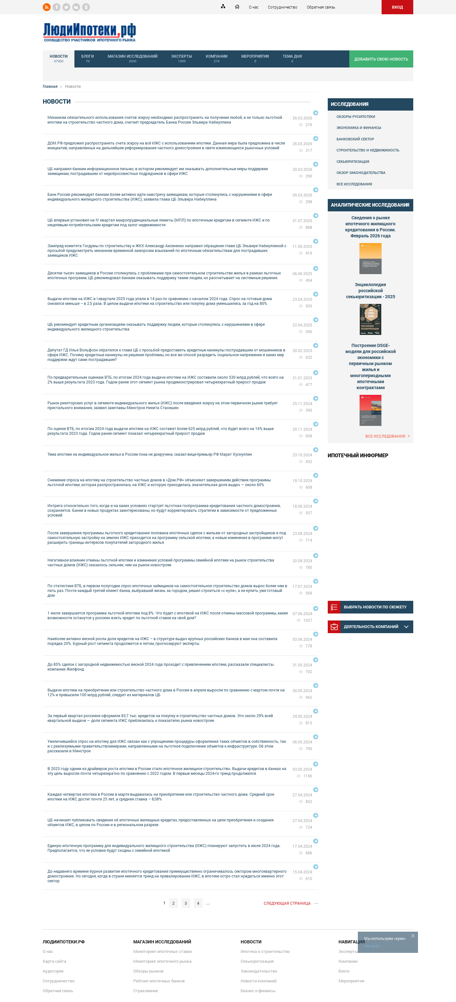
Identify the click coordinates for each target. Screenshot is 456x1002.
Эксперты (348, 951)
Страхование (145, 990)
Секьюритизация (353, 161)
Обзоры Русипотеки (356, 116)
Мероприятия (351, 981)
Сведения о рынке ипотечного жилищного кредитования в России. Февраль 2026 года (370, 227)
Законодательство (259, 971)
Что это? (372, 945)
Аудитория (53, 971)
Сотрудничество (282, 7)
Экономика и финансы (359, 127)
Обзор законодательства (361, 172)
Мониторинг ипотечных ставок (162, 951)
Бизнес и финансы (258, 990)
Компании (348, 961)
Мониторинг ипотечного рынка (162, 961)
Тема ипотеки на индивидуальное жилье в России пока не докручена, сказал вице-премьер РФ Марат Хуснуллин (150, 454)
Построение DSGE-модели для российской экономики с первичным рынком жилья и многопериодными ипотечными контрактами (370, 366)
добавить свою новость (381, 59)
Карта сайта (54, 961)
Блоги (344, 971)
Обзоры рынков (148, 971)
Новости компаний (258, 981)
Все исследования (354, 184)
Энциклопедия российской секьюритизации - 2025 (370, 290)
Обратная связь (321, 7)
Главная (50, 86)
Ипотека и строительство (265, 951)
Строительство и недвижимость (368, 150)
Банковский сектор (355, 139)
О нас (253, 7)
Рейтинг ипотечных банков (159, 981)
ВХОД (397, 7)
